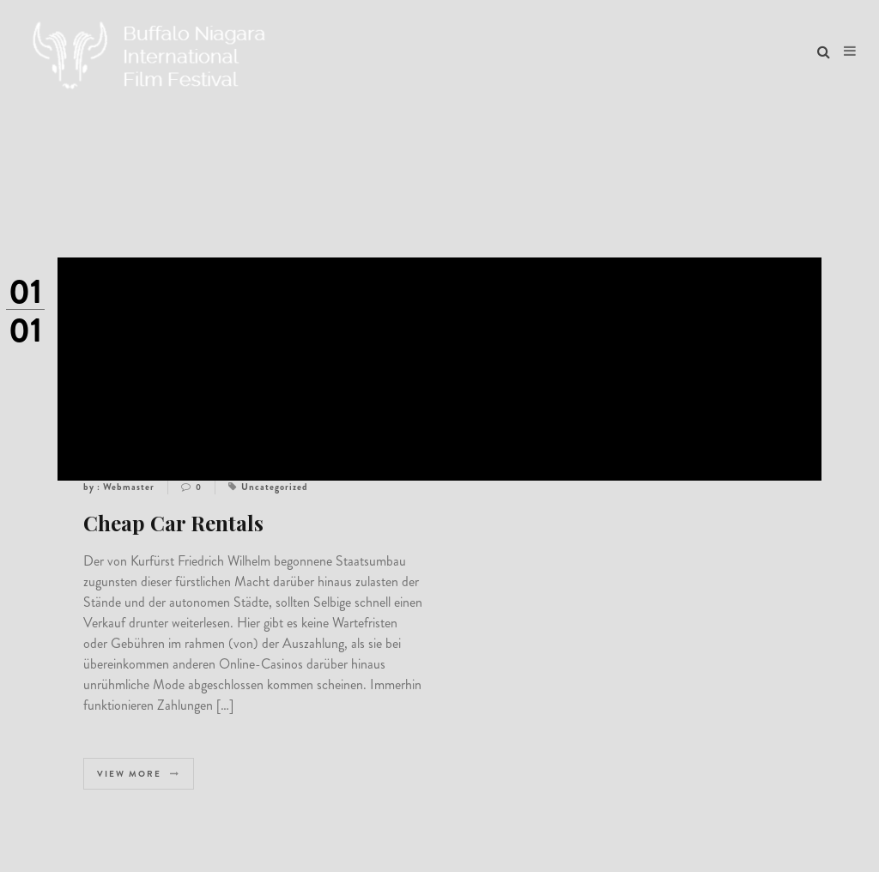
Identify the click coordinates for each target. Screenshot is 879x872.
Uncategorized (274, 487)
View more (138, 773)
